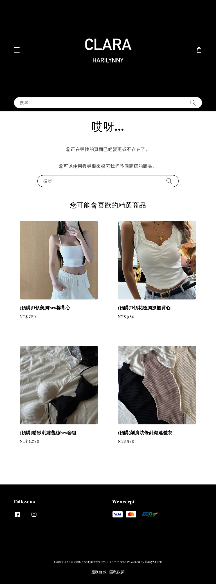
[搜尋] (193, 102)
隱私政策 (117, 572)
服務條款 (99, 572)
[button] (17, 50)
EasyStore (153, 562)
